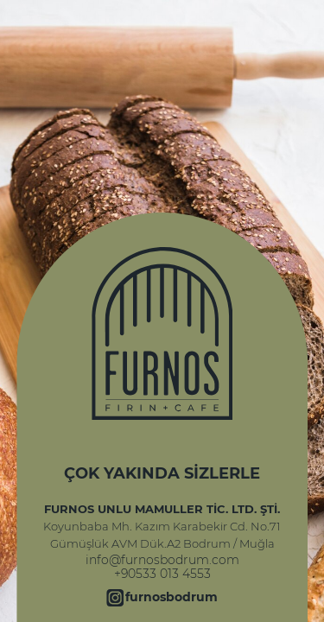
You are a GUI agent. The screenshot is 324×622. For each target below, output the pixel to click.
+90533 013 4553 (162, 574)
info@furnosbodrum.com (162, 560)
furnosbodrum (171, 597)
